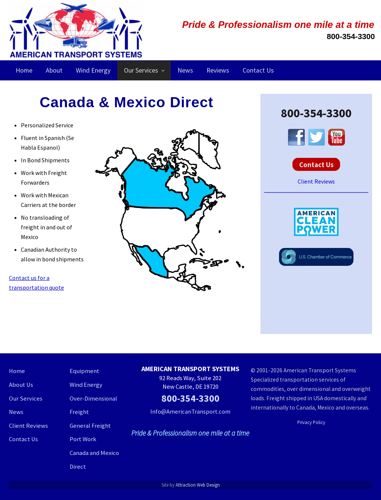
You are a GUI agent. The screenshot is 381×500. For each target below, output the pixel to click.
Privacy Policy (311, 422)
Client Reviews (316, 181)
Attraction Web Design (198, 485)
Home (17, 371)
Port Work (83, 439)
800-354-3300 (316, 113)
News (16, 412)
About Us (21, 385)
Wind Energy (86, 385)
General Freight (90, 426)
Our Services (25, 398)
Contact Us (316, 164)
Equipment (84, 371)
